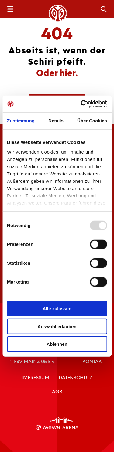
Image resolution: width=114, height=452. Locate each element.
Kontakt (93, 361)
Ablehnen (57, 344)
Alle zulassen (57, 308)
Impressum (35, 377)
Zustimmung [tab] (21, 120)
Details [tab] (56, 120)
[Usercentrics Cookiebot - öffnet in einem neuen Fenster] (81, 104)
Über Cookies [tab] (92, 120)
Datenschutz (75, 377)
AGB (57, 391)
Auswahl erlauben (56, 326)
